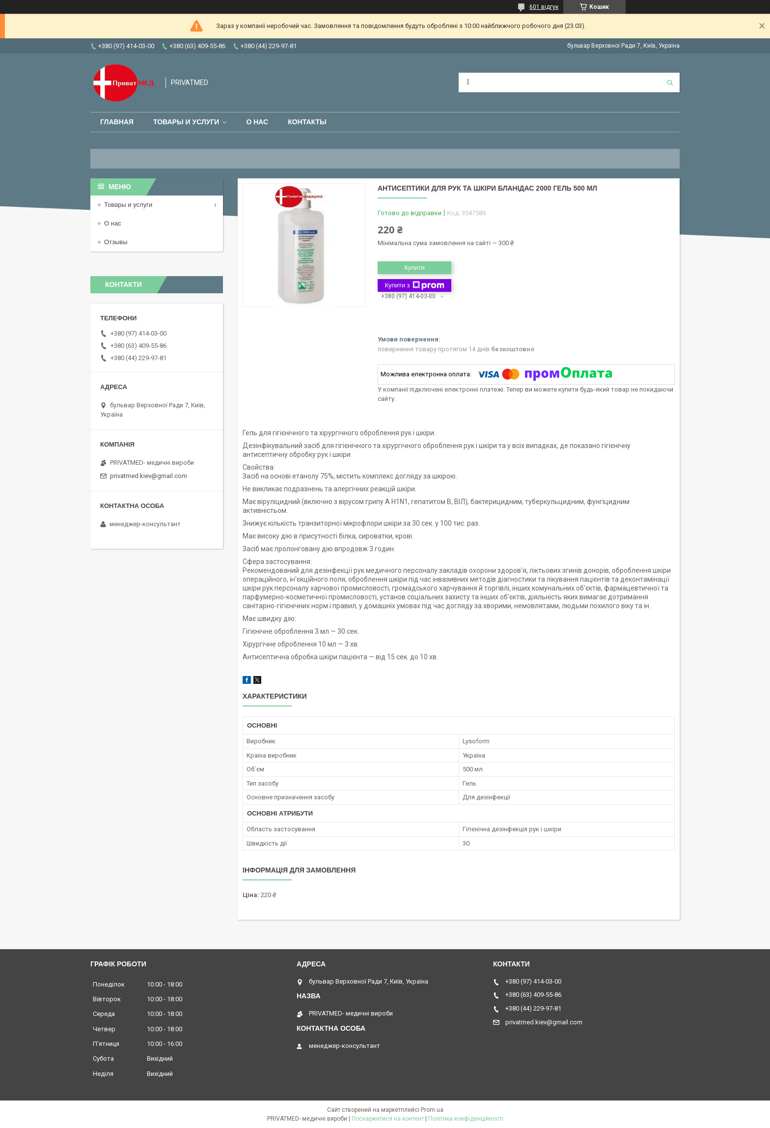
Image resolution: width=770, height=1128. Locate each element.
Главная (117, 122)
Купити (414, 267)
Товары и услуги (186, 122)
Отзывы (116, 242)
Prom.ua (432, 1109)
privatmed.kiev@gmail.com (148, 475)
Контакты (307, 122)
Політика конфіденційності (465, 1118)
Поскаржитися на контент (388, 1118)
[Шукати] (670, 82)
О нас (257, 122)
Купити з (414, 285)
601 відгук (543, 6)
